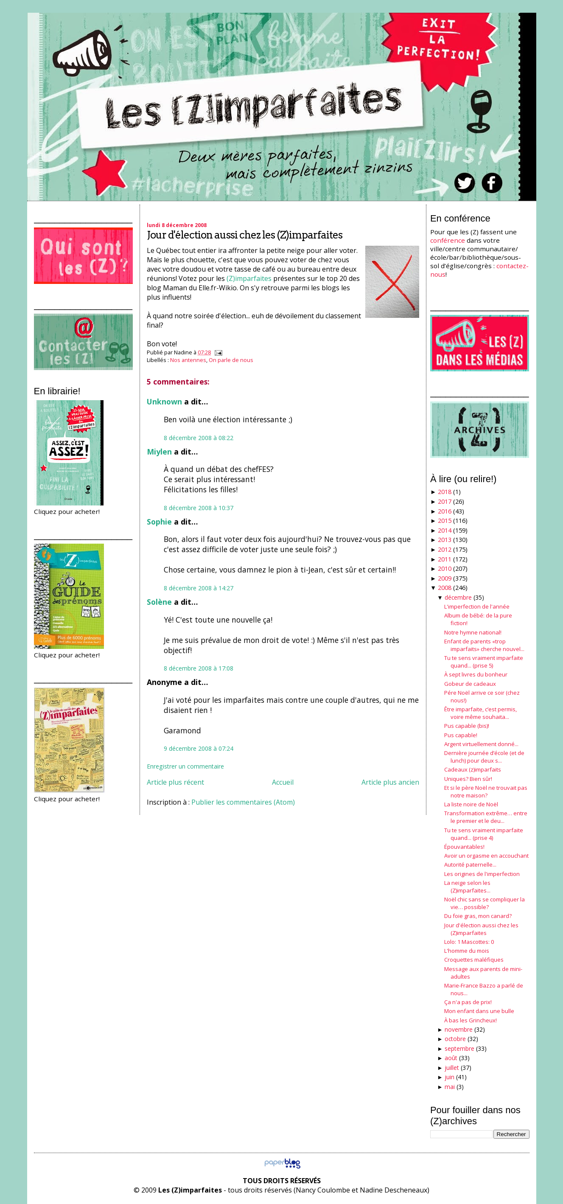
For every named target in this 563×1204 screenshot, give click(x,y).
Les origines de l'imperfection (482, 874)
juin (449, 1077)
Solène (159, 602)
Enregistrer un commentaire (185, 766)
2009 (444, 578)
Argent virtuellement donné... (481, 744)
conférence (447, 240)
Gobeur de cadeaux (470, 684)
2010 (444, 568)
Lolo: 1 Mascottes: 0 (469, 942)
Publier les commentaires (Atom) (243, 802)
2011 (444, 559)
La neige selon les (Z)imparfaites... (467, 886)
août (451, 1058)
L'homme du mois (466, 950)
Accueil (283, 782)
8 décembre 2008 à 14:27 (198, 588)
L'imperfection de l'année (477, 606)
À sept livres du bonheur (475, 674)
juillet (452, 1068)
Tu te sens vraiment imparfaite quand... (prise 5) (483, 661)
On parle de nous (231, 360)
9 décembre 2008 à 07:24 (198, 748)
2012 (444, 549)
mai (450, 1087)
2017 (444, 501)
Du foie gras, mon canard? (478, 916)
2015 (444, 520)
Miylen (159, 451)
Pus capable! (460, 735)
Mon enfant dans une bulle (479, 1011)
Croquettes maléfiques (474, 959)
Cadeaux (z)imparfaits (472, 769)
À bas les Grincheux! (470, 1020)
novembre (459, 1029)
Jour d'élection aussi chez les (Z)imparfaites (244, 235)
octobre (455, 1039)
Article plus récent (175, 782)
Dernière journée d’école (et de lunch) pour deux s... (484, 756)
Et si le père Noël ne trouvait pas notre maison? (485, 791)
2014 (444, 530)
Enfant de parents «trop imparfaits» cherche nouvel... (484, 645)
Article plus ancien (390, 782)
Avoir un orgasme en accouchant (486, 855)
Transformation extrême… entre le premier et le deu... (485, 817)
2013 (444, 540)
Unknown (164, 401)
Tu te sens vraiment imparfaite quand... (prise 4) (483, 834)
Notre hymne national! (472, 632)
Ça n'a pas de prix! (468, 1002)
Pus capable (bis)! (466, 726)
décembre (458, 597)
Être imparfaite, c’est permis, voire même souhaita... (480, 713)
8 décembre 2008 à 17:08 (198, 668)
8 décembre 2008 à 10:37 (198, 508)
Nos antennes (188, 360)
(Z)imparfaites (249, 278)
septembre (459, 1048)
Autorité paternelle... (470, 864)
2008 (444, 588)
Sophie (159, 521)
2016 (444, 511)
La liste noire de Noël (471, 804)
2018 (444, 492)
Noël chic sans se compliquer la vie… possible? (484, 903)
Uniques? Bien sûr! (468, 779)
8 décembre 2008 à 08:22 (198, 438)
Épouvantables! (464, 846)
